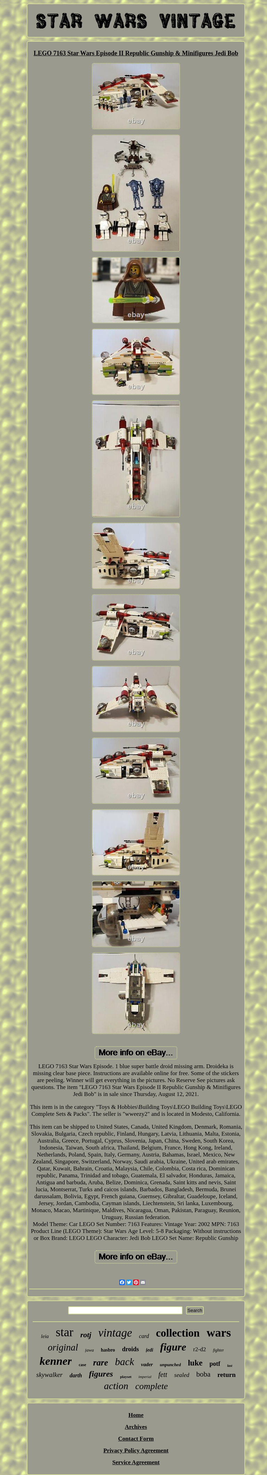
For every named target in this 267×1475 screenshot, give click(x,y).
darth (76, 1375)
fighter (218, 1350)
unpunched (170, 1364)
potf (215, 1363)
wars (219, 1332)
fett (162, 1374)
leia (45, 1336)
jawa (89, 1350)
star (64, 1332)
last (229, 1366)
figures (101, 1373)
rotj (85, 1334)
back (124, 1361)
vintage (115, 1333)
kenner (56, 1361)
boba (203, 1374)
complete (151, 1386)
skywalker (49, 1374)
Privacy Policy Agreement (136, 1450)
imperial (144, 1377)
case (82, 1364)
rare (100, 1362)
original (63, 1347)
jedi (149, 1350)
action (116, 1385)
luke (195, 1363)
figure (173, 1347)
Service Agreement (136, 1462)
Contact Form (136, 1438)
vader (147, 1364)
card (144, 1336)
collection (178, 1333)
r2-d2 (199, 1349)
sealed (181, 1375)
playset (125, 1377)
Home (135, 1415)
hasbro (108, 1350)
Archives (136, 1427)
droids (130, 1349)
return (226, 1374)
